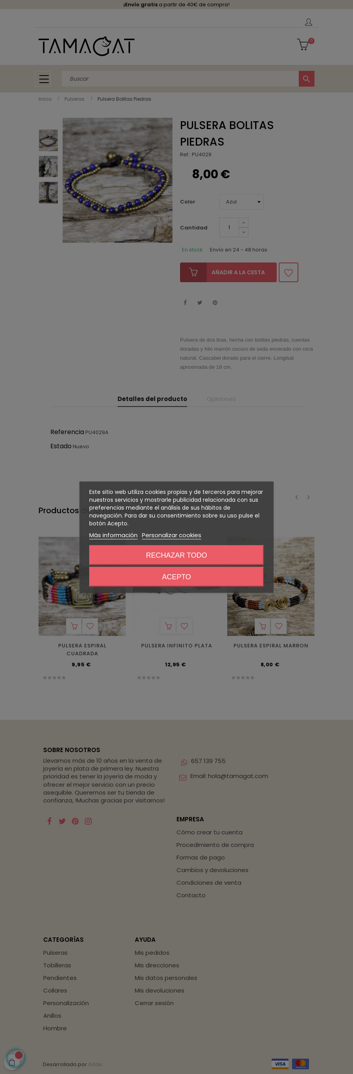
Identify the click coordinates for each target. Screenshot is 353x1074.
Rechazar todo (176, 555)
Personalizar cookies (171, 535)
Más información (113, 535)
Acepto (176, 576)
